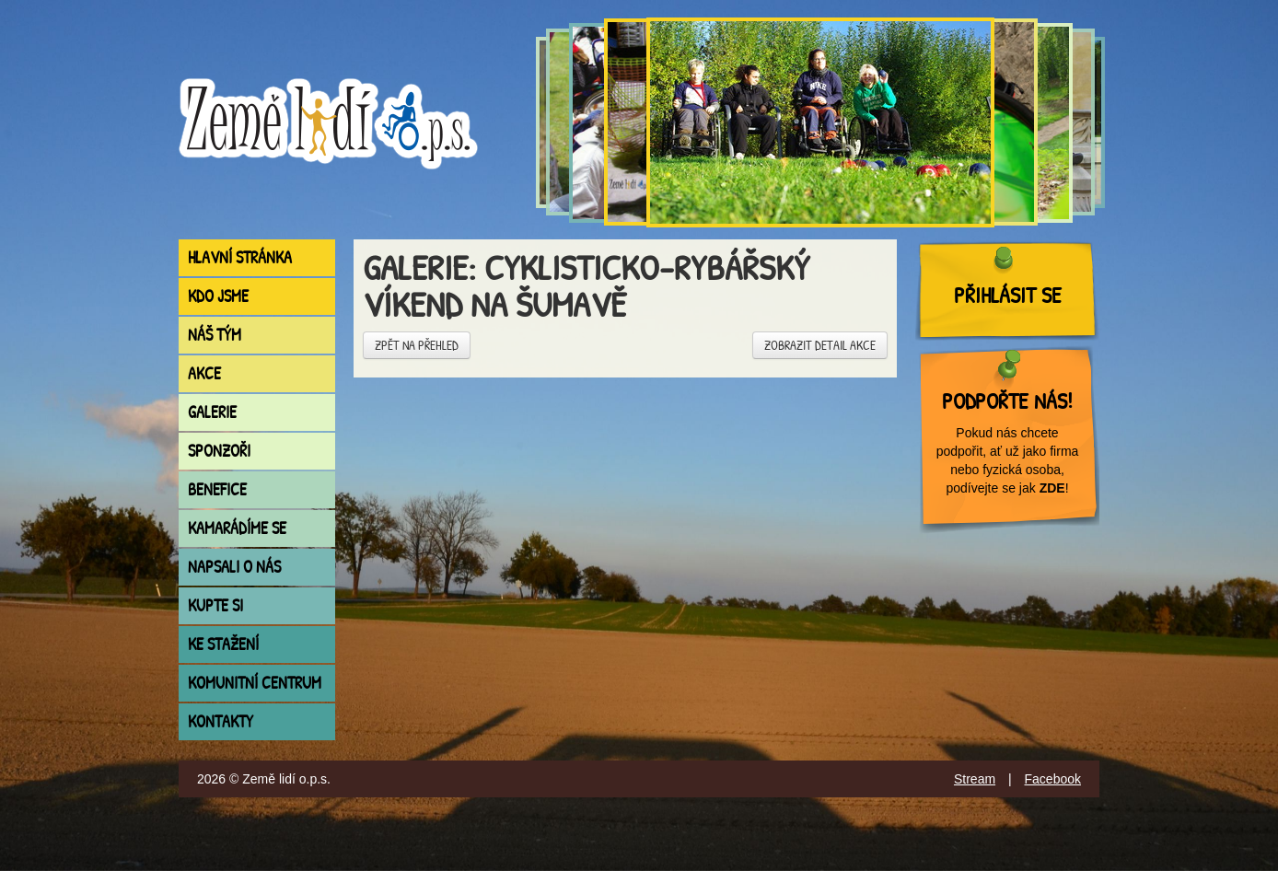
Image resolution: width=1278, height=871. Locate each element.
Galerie (212, 412)
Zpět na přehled (417, 345)
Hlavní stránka (240, 257)
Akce (204, 373)
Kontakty (220, 721)
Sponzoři (219, 450)
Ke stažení (223, 644)
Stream (974, 779)
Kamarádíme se (237, 528)
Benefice (217, 489)
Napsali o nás (234, 566)
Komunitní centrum (254, 682)
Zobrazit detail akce (820, 345)
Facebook (1053, 779)
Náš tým (214, 334)
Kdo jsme (218, 296)
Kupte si (215, 605)
